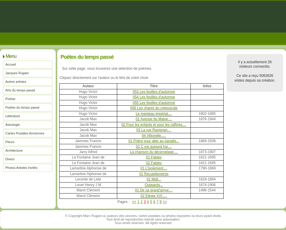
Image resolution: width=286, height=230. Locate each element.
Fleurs (10, 142)
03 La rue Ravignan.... (153, 130)
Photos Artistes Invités (21, 167)
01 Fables (154, 157)
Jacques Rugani (17, 73)
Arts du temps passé (20, 90)
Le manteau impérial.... (154, 114)
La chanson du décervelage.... (154, 152)
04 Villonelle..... (154, 136)
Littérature (12, 116)
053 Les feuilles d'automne (154, 92)
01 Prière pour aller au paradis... (153, 141)
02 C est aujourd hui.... (154, 147)
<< (134, 202)
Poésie (10, 99)
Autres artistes (15, 81)
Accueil (10, 64)
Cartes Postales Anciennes (24, 133)
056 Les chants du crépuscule (153, 108)
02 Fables (154, 163)
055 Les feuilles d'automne (154, 103)
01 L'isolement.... (153, 168)
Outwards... (154, 185)
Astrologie (12, 124)
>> (165, 202)
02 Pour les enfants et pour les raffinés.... (153, 125)
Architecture (14, 150)
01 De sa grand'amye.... (154, 190)
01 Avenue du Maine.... (154, 119)
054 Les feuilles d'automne (154, 97)
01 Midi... (154, 179)
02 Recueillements (154, 174)
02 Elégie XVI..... (154, 196)
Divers (10, 159)
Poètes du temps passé (22, 107)
